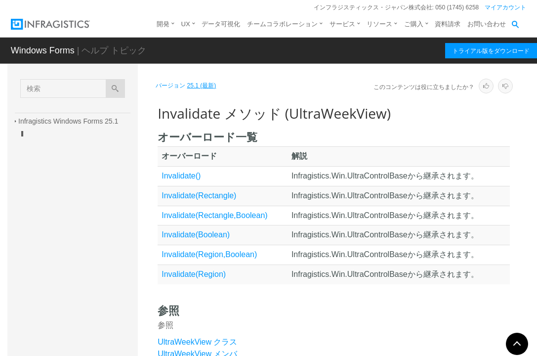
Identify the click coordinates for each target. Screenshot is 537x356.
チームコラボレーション (282, 24)
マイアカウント (505, 7)
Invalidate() (181, 176)
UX (185, 24)
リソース (379, 24)
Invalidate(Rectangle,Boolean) (214, 215)
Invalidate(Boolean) (196, 234)
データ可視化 (221, 24)
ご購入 (413, 24)
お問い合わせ (486, 24)
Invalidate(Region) (194, 274)
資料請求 (447, 24)
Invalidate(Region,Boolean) (209, 254)
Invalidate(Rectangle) (199, 195)
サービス (342, 24)
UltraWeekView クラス (197, 342)
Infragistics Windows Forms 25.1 (68, 121)
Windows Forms (43, 50)
